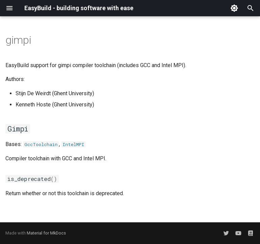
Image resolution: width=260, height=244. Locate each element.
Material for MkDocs (46, 233)
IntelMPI (73, 144)
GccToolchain (41, 144)
